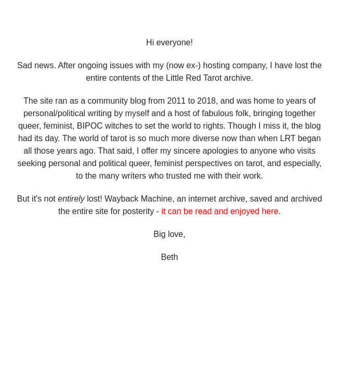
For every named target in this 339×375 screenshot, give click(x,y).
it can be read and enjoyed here (219, 211)
